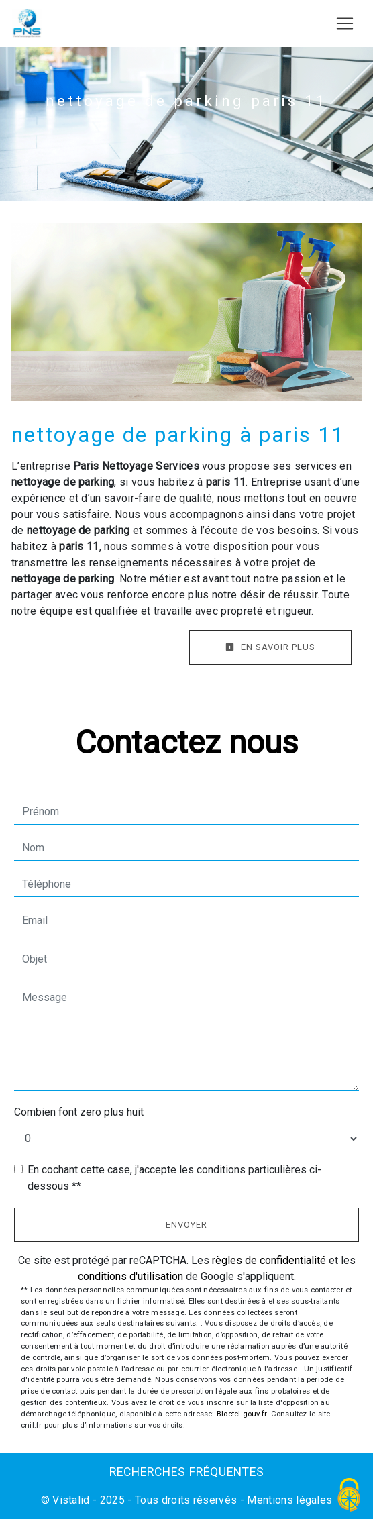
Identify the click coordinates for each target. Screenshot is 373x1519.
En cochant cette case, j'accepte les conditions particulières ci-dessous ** (174, 1177)
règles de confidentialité (269, 1260)
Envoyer (186, 1225)
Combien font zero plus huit (79, 1112)
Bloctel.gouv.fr (241, 1414)
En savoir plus (270, 647)
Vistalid (71, 1500)
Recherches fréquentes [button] (186, 1472)
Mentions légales (288, 1500)
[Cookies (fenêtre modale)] (349, 1496)
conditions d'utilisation (130, 1276)
